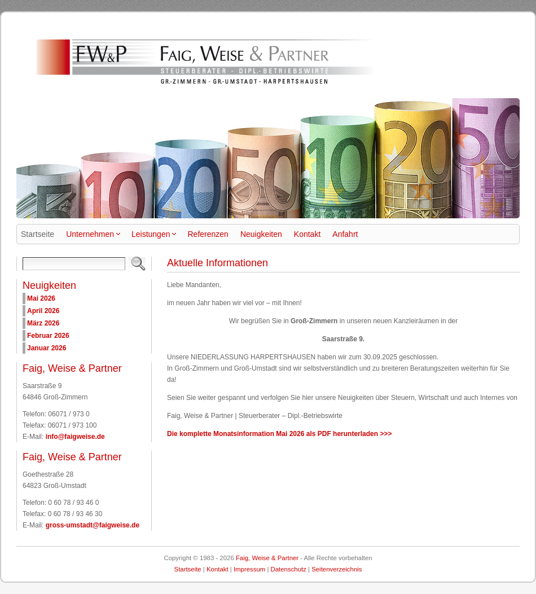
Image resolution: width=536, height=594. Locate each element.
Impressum (249, 569)
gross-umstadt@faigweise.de (92, 525)
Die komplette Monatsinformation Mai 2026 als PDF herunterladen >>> (279, 434)
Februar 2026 (48, 336)
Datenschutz (288, 569)
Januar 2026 (46, 348)
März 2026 (43, 323)
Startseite (187, 569)
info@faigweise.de (75, 437)
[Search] (74, 263)
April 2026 (43, 311)
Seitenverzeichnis (336, 569)
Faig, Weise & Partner (267, 558)
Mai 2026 (41, 298)
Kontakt (218, 569)
